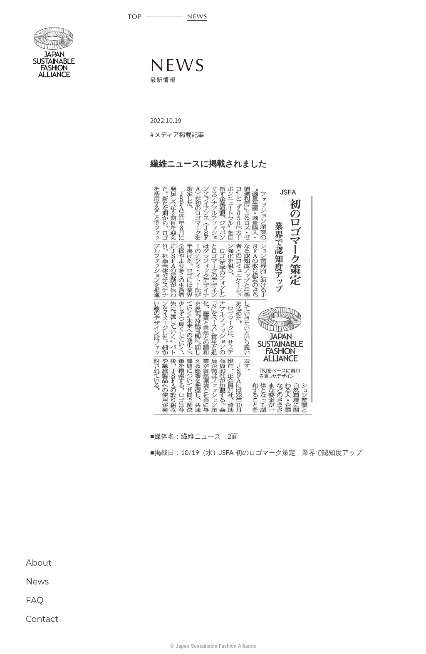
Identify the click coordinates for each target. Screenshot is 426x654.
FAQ (35, 600)
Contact (42, 619)
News (37, 582)
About (39, 563)
